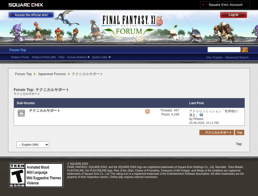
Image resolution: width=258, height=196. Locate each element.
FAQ (61, 57)
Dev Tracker (215, 57)
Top (239, 132)
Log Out (236, 16)
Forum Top (17, 50)
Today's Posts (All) (44, 57)
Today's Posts (20, 57)
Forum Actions (76, 57)
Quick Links (100, 57)
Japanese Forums (52, 74)
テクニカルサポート (27, 93)
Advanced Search (237, 57)
